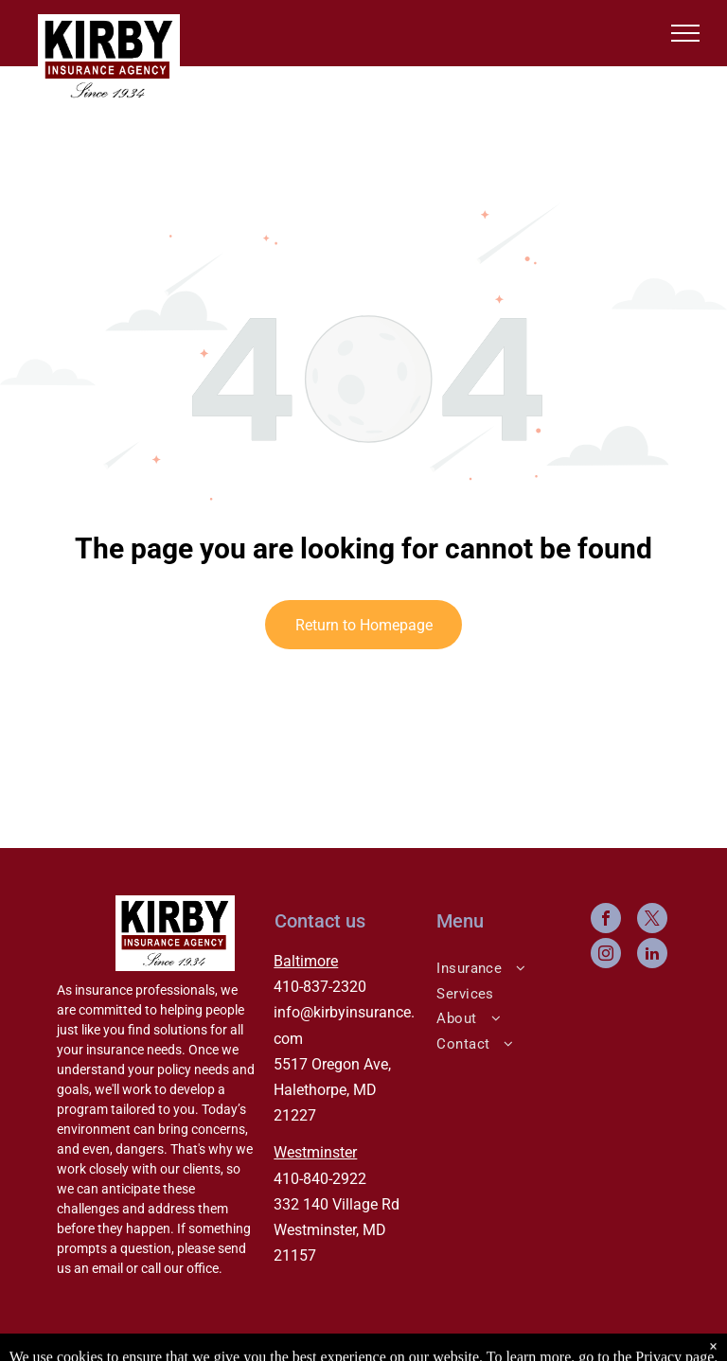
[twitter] (652, 920)
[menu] (685, 33)
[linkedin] (652, 955)
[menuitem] (501, 967)
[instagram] (606, 955)
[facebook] (606, 920)
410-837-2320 (320, 987)
